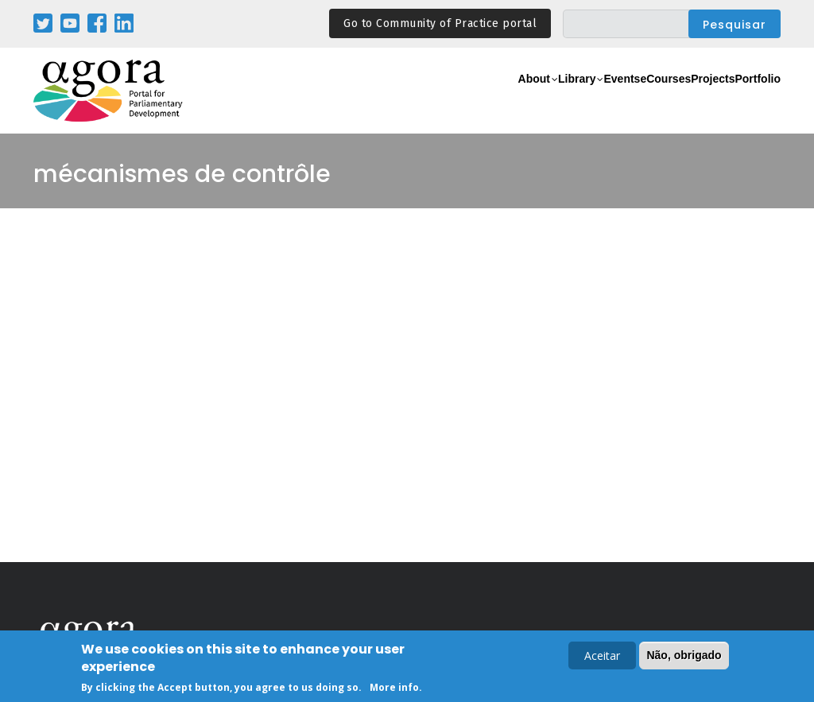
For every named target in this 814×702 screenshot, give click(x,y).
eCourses (613, 99)
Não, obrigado (683, 656)
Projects (682, 99)
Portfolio (748, 99)
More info (394, 689)
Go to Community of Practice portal (440, 23)
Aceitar (602, 657)
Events (549, 99)
